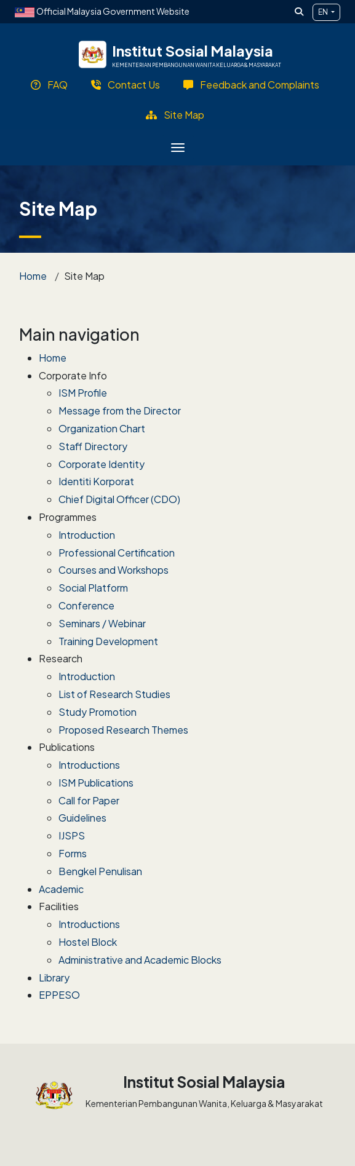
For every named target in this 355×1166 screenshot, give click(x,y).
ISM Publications (96, 782)
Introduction (86, 534)
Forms (72, 853)
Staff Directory (92, 446)
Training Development (108, 641)
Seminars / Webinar (102, 623)
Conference (86, 605)
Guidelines (82, 817)
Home (33, 275)
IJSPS (71, 835)
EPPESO (59, 994)
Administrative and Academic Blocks (139, 959)
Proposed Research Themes (123, 729)
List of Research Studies (114, 694)
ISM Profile (82, 392)
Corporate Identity (101, 464)
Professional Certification (116, 552)
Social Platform (93, 587)
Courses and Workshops (113, 569)
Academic (61, 888)
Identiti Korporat (96, 481)
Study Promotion (97, 711)
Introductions (89, 764)
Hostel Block (87, 941)
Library (54, 977)
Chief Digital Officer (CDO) (119, 499)
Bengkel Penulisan (100, 871)
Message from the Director (119, 410)
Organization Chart (101, 428)
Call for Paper (88, 800)
